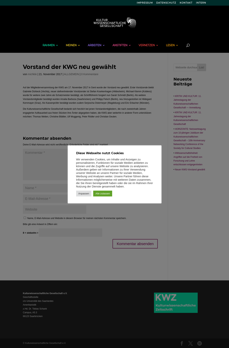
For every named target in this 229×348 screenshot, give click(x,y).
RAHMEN (49, 45)
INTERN (201, 3)
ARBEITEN (94, 45)
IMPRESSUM (145, 3)
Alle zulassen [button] (102, 193)
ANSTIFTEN (120, 45)
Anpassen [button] (83, 193)
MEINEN (71, 45)
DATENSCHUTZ (166, 3)
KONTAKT (186, 3)
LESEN (170, 45)
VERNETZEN (147, 45)
